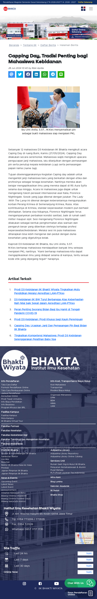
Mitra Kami (55, 477)
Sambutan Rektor (9, 457)
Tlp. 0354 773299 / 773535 (28, 519)
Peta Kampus (7, 418)
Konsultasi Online (9, 396)
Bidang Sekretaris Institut (13, 501)
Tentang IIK (30, 45)
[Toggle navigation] (91, 9)
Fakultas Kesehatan (11, 431)
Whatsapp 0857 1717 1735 (27, 529)
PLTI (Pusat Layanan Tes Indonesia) (67, 473)
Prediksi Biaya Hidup (60, 391)
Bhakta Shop (56, 495)
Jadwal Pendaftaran (10, 393)
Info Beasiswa (7, 405)
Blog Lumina (56, 482)
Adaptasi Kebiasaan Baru (13, 493)
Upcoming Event (9, 482)
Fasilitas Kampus (9, 416)
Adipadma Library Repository (64, 454)
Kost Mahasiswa (58, 385)
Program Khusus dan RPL (13, 408)
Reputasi (5, 462)
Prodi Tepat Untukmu (11, 399)
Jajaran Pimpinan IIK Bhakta (14, 471)
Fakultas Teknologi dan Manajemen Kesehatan (25, 439)
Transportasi (56, 388)
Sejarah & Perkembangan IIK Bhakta (18, 454)
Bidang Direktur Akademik (14, 496)
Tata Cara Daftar (9, 385)
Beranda (14, 45)
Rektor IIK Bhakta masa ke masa (16, 465)
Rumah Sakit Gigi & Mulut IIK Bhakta (67, 464)
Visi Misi (5, 459)
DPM (52, 398)
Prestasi (5, 468)
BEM (52, 401)
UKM (52, 406)
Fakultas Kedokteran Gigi (14, 435)
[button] (22, 107)
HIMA (53, 403)
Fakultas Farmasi (10, 426)
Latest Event (7, 487)
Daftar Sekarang (85, 2)
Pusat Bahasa (56, 470)
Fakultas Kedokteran (12, 444)
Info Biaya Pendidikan (11, 402)
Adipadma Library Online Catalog (66, 457)
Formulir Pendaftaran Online (14, 388)
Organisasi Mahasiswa (60, 395)
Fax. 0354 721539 (22, 524)
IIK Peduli (54, 491)
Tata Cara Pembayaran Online (15, 391)
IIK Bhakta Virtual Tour (12, 421)
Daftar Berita (48, 45)
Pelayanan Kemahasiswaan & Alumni (68, 467)
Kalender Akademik (59, 486)
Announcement (8, 490)
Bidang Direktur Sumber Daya (15, 499)
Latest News (7, 484)
